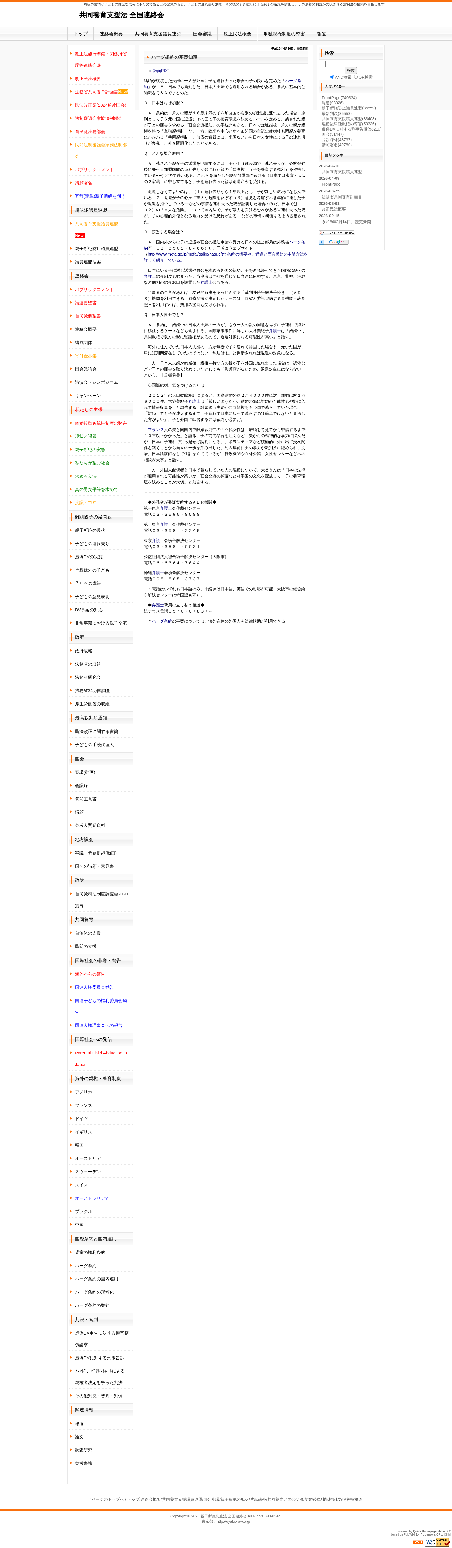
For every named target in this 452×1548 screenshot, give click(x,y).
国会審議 (202, 33)
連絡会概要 (111, 33)
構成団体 (83, 342)
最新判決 (337, 113)
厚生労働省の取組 (92, 703)
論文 (79, 1436)
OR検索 (363, 77)
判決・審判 (86, 1319)
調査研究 (83, 1449)
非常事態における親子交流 (101, 623)
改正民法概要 (237, 33)
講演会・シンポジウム (96, 382)
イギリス (83, 1131)
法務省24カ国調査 (92, 690)
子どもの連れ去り (92, 543)
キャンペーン (88, 395)
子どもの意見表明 (92, 596)
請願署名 (337, 145)
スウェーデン (88, 1171)
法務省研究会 (88, 677)
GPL (439, 1534)
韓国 (79, 1145)
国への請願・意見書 (94, 866)
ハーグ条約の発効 (92, 1305)
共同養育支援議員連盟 (158, 33)
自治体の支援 (88, 933)
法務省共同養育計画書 (342, 196)
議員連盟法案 (88, 261)
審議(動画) (85, 772)
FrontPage (339, 97)
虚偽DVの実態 (89, 556)
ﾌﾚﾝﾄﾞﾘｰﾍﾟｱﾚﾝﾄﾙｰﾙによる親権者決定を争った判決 (100, 1377)
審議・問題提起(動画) (96, 852)
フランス (156, 429)
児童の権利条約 (90, 1252)
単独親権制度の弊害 (284, 33)
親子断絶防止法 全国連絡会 (224, 1516)
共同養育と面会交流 (285, 1499)
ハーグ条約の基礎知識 (174, 57)
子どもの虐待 (88, 583)
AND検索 (341, 77)
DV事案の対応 (89, 609)
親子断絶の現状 (90, 530)
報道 (321, 33)
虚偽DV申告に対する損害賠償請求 (102, 1338)
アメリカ (83, 1092)
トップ (81, 33)
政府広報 (83, 650)
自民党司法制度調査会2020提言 (101, 899)
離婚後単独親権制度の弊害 (329, 1499)
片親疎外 (337, 139)
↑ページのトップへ (107, 1499)
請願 (79, 812)
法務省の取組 (88, 663)
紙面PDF (161, 70)
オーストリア (88, 1158)
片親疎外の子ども (92, 570)
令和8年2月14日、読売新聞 (346, 222)
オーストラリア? (91, 1198)
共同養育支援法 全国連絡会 (121, 15)
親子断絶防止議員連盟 (96, 248)
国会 (333, 134)
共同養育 (84, 919)
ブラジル (83, 1211)
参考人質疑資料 (90, 825)
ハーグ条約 (162, 621)
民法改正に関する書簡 (96, 731)
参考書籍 (83, 1463)
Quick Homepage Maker (429, 1531)
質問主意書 (86, 798)
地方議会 (84, 839)
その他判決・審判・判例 (99, 1395)
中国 (79, 1224)
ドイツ (81, 1118)
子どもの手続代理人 (94, 744)
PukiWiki (409, 1534)
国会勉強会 (86, 368)
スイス (81, 1184)
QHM (447, 1534)
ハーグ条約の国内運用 (96, 1278)
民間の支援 (86, 946)
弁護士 (150, 276)
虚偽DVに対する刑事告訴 (99, 1357)
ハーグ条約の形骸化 (94, 1292)
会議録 (81, 785)
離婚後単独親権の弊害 (349, 124)
